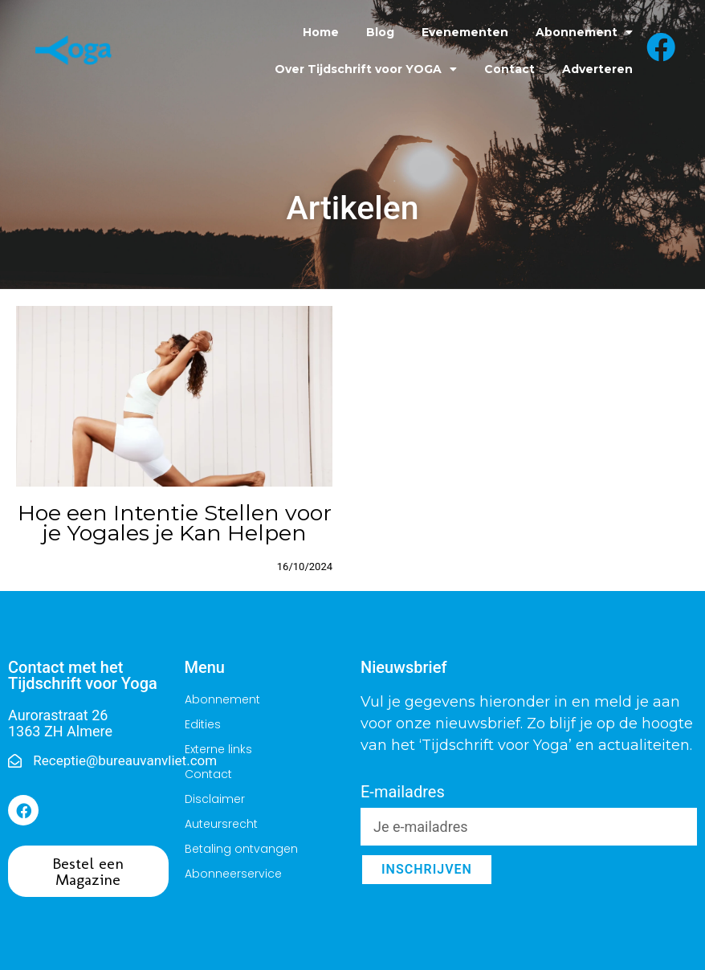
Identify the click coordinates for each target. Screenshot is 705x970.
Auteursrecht (221, 824)
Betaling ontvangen (241, 849)
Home (321, 32)
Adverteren (597, 69)
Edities (203, 724)
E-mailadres (403, 792)
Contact (509, 69)
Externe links (218, 749)
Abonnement (584, 32)
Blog (380, 32)
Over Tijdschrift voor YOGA (366, 69)
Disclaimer (215, 799)
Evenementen (465, 32)
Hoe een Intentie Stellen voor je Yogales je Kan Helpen (175, 522)
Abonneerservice (233, 874)
